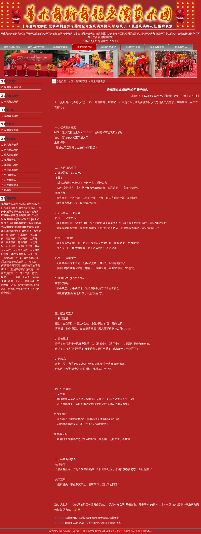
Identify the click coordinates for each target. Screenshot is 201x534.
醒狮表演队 (82, 81)
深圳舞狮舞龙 (60, 46)
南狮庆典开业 (108, 46)
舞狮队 (7, 190)
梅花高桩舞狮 (157, 46)
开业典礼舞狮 (11, 164)
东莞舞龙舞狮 (11, 101)
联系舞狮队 (181, 46)
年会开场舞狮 (11, 169)
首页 (70, 81)
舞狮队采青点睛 (36, 46)
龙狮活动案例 (132, 46)
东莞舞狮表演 (11, 185)
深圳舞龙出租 (11, 115)
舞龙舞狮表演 (11, 144)
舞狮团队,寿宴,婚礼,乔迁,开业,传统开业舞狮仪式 (93, 522)
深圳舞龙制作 (11, 130)
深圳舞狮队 (10, 159)
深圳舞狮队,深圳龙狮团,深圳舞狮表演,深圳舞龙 (92, 517)
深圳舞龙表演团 (12, 87)
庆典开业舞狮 (11, 149)
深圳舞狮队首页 (12, 46)
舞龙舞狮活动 (84, 46)
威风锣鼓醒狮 (11, 154)
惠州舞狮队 (10, 175)
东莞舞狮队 (10, 180)
